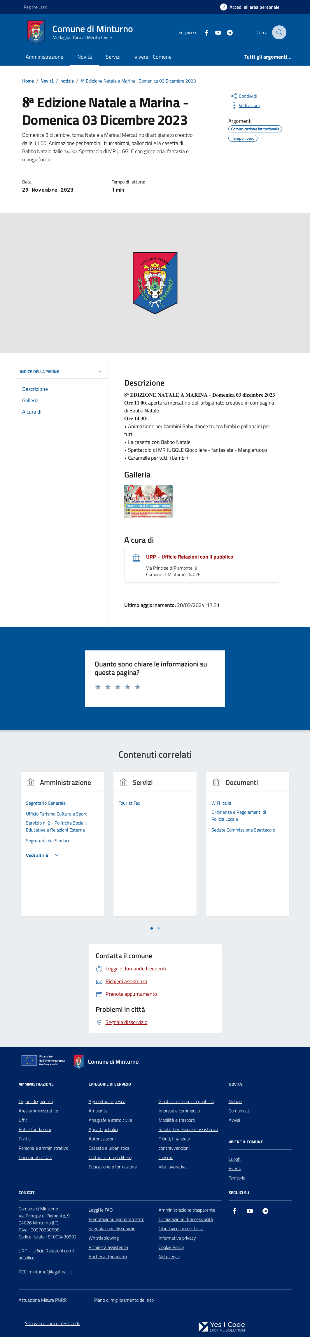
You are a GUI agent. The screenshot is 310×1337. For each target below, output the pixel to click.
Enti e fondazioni (35, 1129)
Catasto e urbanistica (109, 1148)
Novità (84, 57)
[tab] (151, 929)
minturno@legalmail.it (50, 1271)
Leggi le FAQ (101, 1209)
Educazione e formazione (113, 1166)
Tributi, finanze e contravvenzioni (174, 1143)
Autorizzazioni (102, 1138)
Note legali (169, 1256)
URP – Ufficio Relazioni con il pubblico (189, 557)
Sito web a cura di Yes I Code (52, 1323)
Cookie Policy (171, 1247)
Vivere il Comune (152, 57)
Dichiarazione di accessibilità (186, 1219)
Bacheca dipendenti (108, 1256)
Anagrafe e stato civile (110, 1120)
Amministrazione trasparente (187, 1209)
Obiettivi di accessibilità (181, 1228)
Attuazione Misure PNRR (43, 1299)
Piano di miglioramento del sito (124, 1299)
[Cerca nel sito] (279, 32)
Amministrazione (44, 57)
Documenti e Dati (35, 1157)
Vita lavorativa (173, 1166)
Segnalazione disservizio (112, 1228)
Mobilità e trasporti (177, 1120)
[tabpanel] (62, 847)
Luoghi (235, 1159)
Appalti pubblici (103, 1129)
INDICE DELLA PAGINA (62, 371)
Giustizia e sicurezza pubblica (186, 1101)
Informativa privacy (177, 1237)
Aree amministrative (38, 1110)
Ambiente (98, 1110)
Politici (25, 1138)
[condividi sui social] (243, 96)
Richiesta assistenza (108, 1247)
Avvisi (234, 1120)
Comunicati (239, 1110)
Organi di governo (36, 1101)
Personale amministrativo (43, 1148)
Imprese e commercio (179, 1110)
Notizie (235, 1101)
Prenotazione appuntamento (116, 1219)
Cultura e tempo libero (110, 1157)
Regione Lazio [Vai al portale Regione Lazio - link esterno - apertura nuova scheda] (35, 7)
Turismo (166, 1157)
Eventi (235, 1168)
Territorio (237, 1177)
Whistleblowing (104, 1237)
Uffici (23, 1120)
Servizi (113, 57)
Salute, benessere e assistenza (188, 1129)
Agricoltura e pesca (107, 1101)
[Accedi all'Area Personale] (249, 7)
